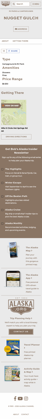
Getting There (20, 41)
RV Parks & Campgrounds (21, 11)
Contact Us (21, 332)
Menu (35, 4)
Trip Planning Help (21, 318)
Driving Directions (16, 137)
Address (21, 29)
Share (13, 51)
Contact (25, 414)
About (5, 41)
